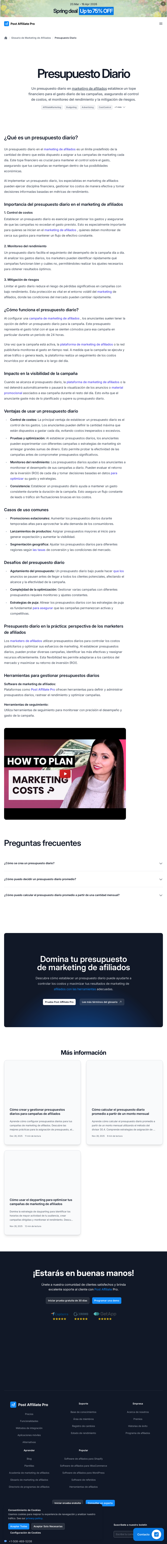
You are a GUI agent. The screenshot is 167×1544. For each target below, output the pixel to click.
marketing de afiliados (89, 88)
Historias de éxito (137, 1426)
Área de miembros (83, 1418)
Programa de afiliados (138, 1433)
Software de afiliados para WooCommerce (83, 1465)
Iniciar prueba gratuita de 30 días (67, 1300)
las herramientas (84, 989)
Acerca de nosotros (138, 1411)
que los (118, 571)
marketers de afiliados (26, 641)
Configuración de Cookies (25, 1532)
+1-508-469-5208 (20, 1541)
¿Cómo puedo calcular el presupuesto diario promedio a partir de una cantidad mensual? (83, 895)
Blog (29, 1458)
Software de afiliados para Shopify (83, 1458)
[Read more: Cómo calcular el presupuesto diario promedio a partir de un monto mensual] (124, 1102)
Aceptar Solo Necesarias (48, 1526)
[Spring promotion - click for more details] (83, 8)
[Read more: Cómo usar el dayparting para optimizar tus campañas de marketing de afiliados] (42, 1192)
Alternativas (29, 1442)
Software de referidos (83, 1479)
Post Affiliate (103, 1289)
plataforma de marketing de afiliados (86, 344)
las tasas (39, 550)
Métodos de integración (29, 1428)
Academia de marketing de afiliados (29, 1472)
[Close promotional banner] (163, 3)
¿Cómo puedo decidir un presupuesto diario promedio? (83, 879)
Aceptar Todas (18, 1526)
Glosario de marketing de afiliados (29, 1479)
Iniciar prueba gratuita (68, 1503)
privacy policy (34, 1518)
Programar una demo (106, 1300)
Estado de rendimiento (83, 1433)
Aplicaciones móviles (29, 1435)
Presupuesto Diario (65, 37)
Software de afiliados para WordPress (83, 1472)
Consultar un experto (100, 1503)
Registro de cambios (83, 1426)
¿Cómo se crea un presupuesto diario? (83, 863)
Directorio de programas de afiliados (29, 1486)
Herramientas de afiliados (83, 1486)
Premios (137, 1418)
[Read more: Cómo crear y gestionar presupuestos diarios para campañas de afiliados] (42, 1102)
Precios (29, 1414)
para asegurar (43, 608)
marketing (104, 291)
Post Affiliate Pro (43, 689)
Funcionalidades (29, 1421)
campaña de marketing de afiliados (54, 318)
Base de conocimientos (83, 1411)
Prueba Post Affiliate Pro (59, 1001)
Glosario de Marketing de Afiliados (31, 37)
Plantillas (29, 1465)
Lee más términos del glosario (102, 1002)
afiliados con (63, 989)
